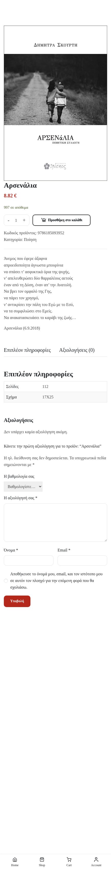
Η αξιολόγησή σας (20, 498)
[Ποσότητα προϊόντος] (16, 220)
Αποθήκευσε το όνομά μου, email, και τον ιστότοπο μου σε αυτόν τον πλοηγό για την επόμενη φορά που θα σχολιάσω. (56, 580)
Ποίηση (30, 239)
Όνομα (11, 550)
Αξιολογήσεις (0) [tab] (77, 350)
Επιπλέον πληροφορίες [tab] (27, 350)
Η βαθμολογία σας (19, 476)
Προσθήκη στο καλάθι (65, 220)
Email (64, 550)
